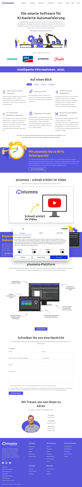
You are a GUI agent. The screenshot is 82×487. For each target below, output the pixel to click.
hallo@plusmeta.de (51, 423)
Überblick (31, 469)
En (79, 3)
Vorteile (29, 84)
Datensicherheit (32, 456)
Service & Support (70, 443)
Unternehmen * (46, 358)
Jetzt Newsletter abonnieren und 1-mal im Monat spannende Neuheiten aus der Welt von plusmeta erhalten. (33, 385)
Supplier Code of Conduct (8, 480)
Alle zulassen (59, 257)
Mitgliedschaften (50, 456)
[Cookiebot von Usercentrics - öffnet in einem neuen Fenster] (62, 229)
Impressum (4, 467)
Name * (10, 351)
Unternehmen (50, 3)
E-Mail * (44, 351)
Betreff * (11, 364)
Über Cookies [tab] (60, 232)
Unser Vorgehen (32, 471)
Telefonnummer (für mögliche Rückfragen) (19, 358)
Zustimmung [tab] (22, 233)
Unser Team (49, 449)
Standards (31, 474)
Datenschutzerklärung (61, 389)
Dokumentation (68, 449)
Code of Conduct (6, 478)
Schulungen (67, 451)
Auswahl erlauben (41, 257)
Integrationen (51, 84)
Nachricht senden (16, 393)
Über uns (48, 446)
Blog (73, 3)
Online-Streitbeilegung (7, 476)
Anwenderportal (68, 446)
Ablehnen (23, 257)
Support (60, 3)
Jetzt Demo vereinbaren (37, 169)
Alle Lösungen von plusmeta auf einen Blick (41, 30)
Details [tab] (41, 232)
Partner (48, 461)
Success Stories (50, 469)
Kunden (48, 471)
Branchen (41, 3)
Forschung (48, 454)
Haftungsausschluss (6, 471)
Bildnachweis (5, 473)
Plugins (30, 451)
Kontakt (66, 456)
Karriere (48, 451)
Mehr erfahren (41, 329)
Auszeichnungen (50, 459)
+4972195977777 (51, 417)
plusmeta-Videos (68, 454)
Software (23, 3)
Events (67, 3)
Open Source (32, 454)
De (77, 3)
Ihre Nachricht (12, 371)
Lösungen (32, 3)
